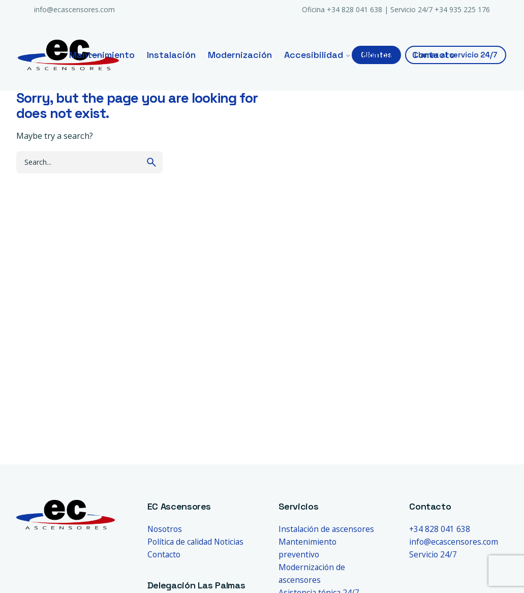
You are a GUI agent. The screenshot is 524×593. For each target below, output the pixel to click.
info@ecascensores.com (74, 9)
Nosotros (164, 529)
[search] (151, 162)
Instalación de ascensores (326, 529)
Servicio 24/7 (433, 554)
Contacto (163, 554)
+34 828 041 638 (439, 529)
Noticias (228, 541)
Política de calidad (179, 541)
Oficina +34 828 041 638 (342, 9)
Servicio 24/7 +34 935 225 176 (440, 9)
